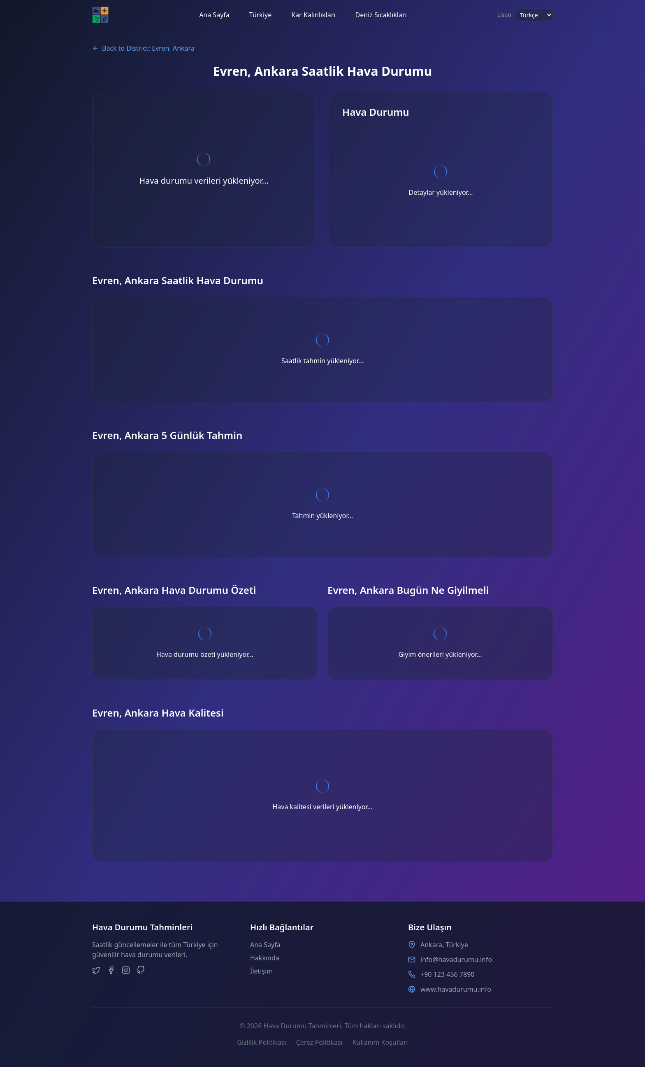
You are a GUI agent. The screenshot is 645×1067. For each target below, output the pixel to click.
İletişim (261, 971)
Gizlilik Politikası (261, 1042)
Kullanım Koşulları (380, 1042)
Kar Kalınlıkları (313, 14)
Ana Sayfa (214, 14)
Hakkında (264, 957)
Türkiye (260, 14)
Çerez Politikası (319, 1042)
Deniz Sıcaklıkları (381, 14)
